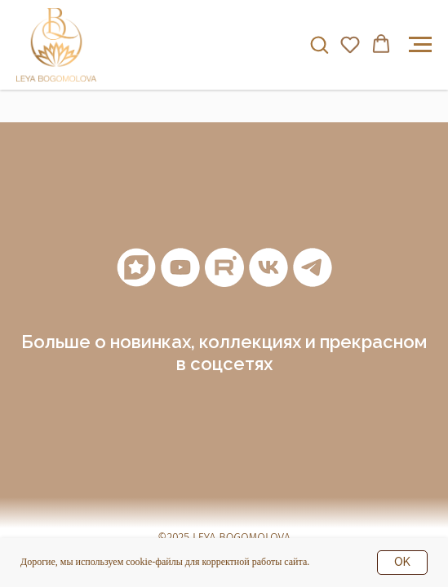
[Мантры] (136, 267)
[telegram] (312, 267)
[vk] (268, 267)
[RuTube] (224, 267)
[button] (319, 44)
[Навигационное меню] (420, 45)
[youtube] (180, 267)
